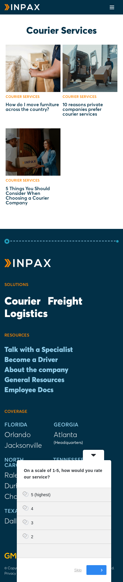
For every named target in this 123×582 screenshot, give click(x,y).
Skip (78, 570)
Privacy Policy (15, 573)
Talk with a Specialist (38, 349)
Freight (65, 301)
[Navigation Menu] (112, 7)
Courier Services (23, 97)
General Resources (34, 380)
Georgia (66, 425)
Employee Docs (28, 390)
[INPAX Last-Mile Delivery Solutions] (22, 7)
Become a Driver (31, 359)
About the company (36, 370)
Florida (15, 425)
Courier (22, 301)
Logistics (26, 314)
